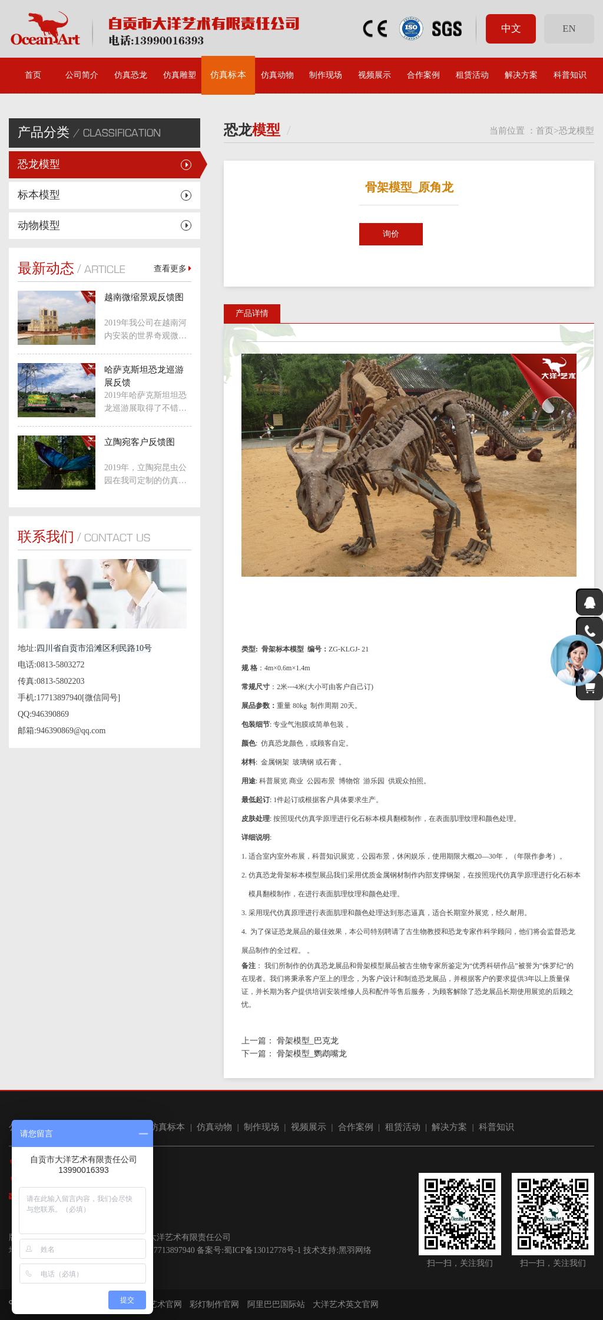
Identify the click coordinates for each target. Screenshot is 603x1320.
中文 (511, 28)
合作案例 (423, 75)
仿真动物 (277, 75)
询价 (391, 234)
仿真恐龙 (130, 75)
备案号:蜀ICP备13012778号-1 (249, 1250)
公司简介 (81, 75)
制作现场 (325, 75)
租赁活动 (472, 75)
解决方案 (521, 75)
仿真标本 (228, 75)
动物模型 (39, 225)
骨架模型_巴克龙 (308, 1040)
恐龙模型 (39, 164)
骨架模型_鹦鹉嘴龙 (312, 1053)
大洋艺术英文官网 (346, 1304)
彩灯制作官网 (214, 1304)
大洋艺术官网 (157, 1304)
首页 (33, 75)
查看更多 (173, 268)
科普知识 (570, 75)
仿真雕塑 (179, 75)
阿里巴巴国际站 (276, 1304)
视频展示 (374, 75)
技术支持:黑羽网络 (337, 1250)
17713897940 (172, 1250)
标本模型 (39, 195)
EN (568, 28)
